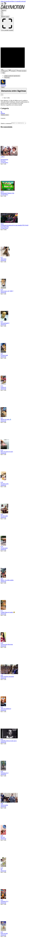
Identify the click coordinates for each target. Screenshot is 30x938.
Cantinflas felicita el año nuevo (9, 741)
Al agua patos (4, 548)
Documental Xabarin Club (7, 193)
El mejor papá (4, 355)
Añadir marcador (21, 70)
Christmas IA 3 (4, 773)
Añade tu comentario (6, 123)
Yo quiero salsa (4, 484)
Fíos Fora (3, 161)
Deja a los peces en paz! (7, 451)
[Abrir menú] (2, 4)
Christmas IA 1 (4, 901)
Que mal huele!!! (5, 323)
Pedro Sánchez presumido (7, 676)
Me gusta (4, 70)
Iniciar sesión (5, 16)
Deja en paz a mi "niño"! (7, 291)
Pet (1, 869)
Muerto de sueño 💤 (6, 419)
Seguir (2, 87)
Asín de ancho (4, 805)
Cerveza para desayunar (7, 644)
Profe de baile (4, 933)
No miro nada (4, 516)
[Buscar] (2, 12)
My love (3, 837)
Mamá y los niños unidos (7, 580)
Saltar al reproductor (6, 1)
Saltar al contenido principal (18, 1)
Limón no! (3, 387)
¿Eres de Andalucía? (6, 709)
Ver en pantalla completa (7, 24)
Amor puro (3, 259)
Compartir (12, 70)
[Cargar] (2, 14)
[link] (15, 84)
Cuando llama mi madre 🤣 (8, 612)
